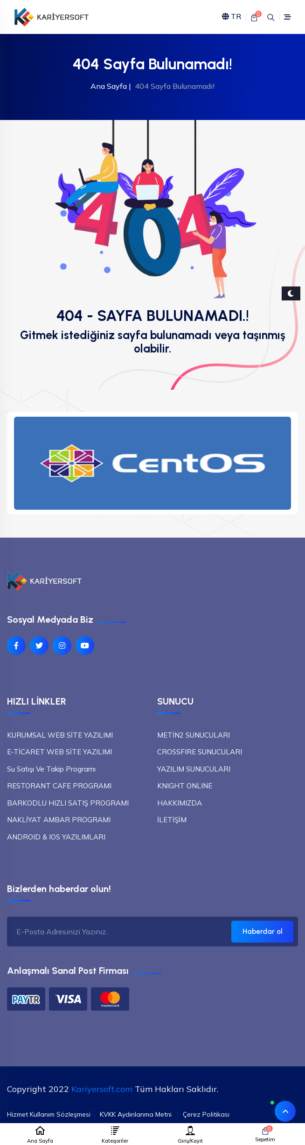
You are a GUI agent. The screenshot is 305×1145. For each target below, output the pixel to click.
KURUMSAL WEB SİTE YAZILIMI (60, 735)
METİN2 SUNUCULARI (193, 735)
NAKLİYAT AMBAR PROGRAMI (59, 819)
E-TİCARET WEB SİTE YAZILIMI (59, 751)
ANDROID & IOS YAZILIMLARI (56, 836)
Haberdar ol (262, 931)
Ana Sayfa (108, 86)
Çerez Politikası (206, 1114)
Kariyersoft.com (101, 1089)
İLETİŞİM (172, 819)
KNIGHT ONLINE (184, 785)
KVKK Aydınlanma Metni (136, 1114)
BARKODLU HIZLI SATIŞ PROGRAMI (68, 803)
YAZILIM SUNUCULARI (193, 769)
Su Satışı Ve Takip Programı (51, 769)
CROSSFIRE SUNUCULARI (199, 751)
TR (231, 17)
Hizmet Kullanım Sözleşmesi (48, 1114)
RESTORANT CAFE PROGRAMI (59, 785)
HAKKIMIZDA (179, 803)
